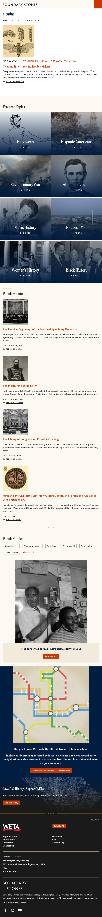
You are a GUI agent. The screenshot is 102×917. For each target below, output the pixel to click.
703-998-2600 (10, 872)
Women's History (25, 270)
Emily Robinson (14, 349)
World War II (68, 546)
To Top (95, 820)
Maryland (56, 61)
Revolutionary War (25, 184)
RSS (54, 840)
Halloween (25, 142)
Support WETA (10, 837)
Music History (25, 227)
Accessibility (58, 843)
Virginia (70, 61)
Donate (59, 826)
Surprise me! (51, 656)
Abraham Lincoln (76, 184)
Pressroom (8, 843)
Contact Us (8, 846)
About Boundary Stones (14, 903)
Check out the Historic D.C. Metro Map (51, 771)
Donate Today (11, 803)
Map (5, 868)
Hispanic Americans (76, 142)
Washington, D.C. (34, 61)
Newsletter (57, 837)
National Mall (76, 227)
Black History (76, 270)
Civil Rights (86, 546)
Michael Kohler (15, 82)
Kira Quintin (13, 520)
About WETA (9, 840)
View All (27, 552)
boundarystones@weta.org (16, 861)
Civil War (51, 546)
